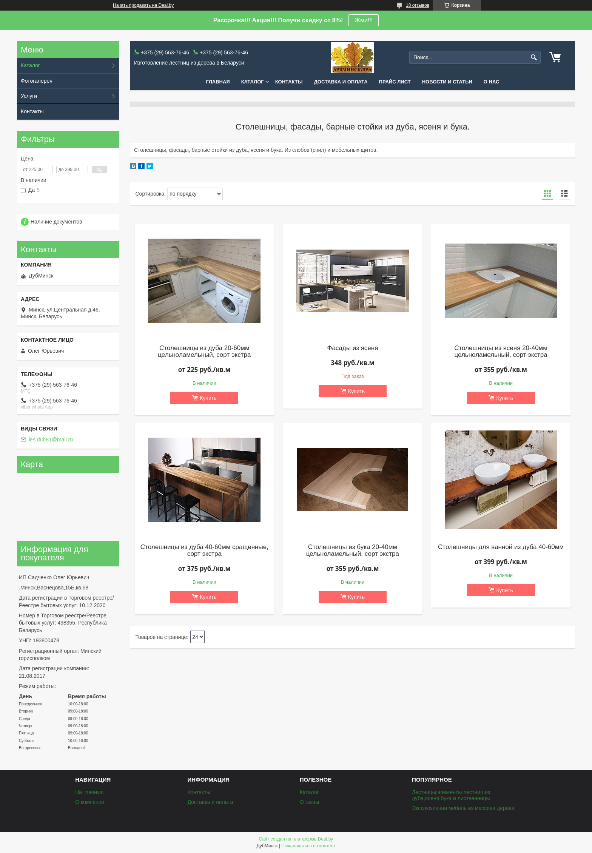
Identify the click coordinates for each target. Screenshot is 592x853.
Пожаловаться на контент (308, 845)
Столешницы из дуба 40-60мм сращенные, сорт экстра (204, 550)
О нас (491, 82)
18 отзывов (417, 5)
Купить (208, 398)
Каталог (252, 82)
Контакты (289, 82)
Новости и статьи (447, 82)
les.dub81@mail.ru (51, 440)
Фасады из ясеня (352, 348)
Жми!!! (364, 20)
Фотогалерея (36, 81)
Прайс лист (395, 82)
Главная (218, 82)
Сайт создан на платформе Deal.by (296, 839)
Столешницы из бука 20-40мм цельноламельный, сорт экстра (352, 550)
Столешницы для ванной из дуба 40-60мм (501, 547)
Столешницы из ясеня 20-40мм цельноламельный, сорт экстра (500, 351)
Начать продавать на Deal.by (143, 5)
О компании (89, 802)
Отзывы (309, 802)
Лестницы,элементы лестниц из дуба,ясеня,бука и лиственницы (451, 795)
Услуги (29, 96)
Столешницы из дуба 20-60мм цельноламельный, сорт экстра (204, 351)
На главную (89, 792)
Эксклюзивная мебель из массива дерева (463, 808)
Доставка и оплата (341, 82)
